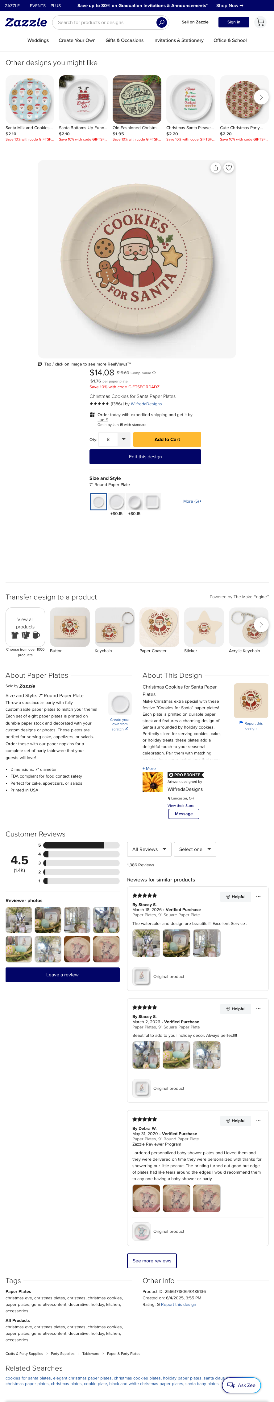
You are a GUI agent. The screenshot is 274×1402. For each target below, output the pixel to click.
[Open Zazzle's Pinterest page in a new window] (96, 1379)
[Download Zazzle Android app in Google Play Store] (202, 1373)
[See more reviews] (181, 196)
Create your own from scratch (120, 515)
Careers (43, 1321)
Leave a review (62, 765)
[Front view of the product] (81, 235)
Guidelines (146, 1314)
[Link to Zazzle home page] (28, 22)
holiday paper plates (182, 1168)
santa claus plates (221, 1168)
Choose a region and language (130, 1336)
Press (41, 1314)
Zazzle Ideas (148, 1321)
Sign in (233, 22)
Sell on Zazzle (195, 22)
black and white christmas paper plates (146, 1173)
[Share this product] (136, 167)
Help (100, 1321)
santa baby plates (202, 1173)
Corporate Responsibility (61, 1306)
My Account (108, 1299)
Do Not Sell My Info (208, 1314)
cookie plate (95, 1173)
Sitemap (196, 1306)
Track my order (111, 1306)
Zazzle (12, 5)
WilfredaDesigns (222, 196)
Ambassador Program (157, 1306)
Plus (56, 5)
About (41, 1299)
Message (184, 604)
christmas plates (66, 1173)
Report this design (251, 516)
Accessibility (222, 1395)
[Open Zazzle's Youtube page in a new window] (114, 1379)
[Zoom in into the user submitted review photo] (19, 710)
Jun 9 (178, 212)
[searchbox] (110, 22)
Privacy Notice (176, 1395)
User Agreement (147, 1395)
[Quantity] (184, 232)
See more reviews (152, 1051)
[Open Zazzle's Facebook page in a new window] (60, 1379)
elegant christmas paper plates (82, 1168)
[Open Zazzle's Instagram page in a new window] (78, 1379)
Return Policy (109, 1314)
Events (38, 5)
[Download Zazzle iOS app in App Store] (162, 1373)
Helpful (235, 687)
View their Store (181, 596)
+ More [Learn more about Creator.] (149, 558)
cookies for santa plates (28, 1168)
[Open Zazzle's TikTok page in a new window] (132, 1379)
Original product (158, 766)
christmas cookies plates (137, 1168)
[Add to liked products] (149, 167)
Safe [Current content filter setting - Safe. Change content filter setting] (220, 1321)
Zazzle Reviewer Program (156, 934)
